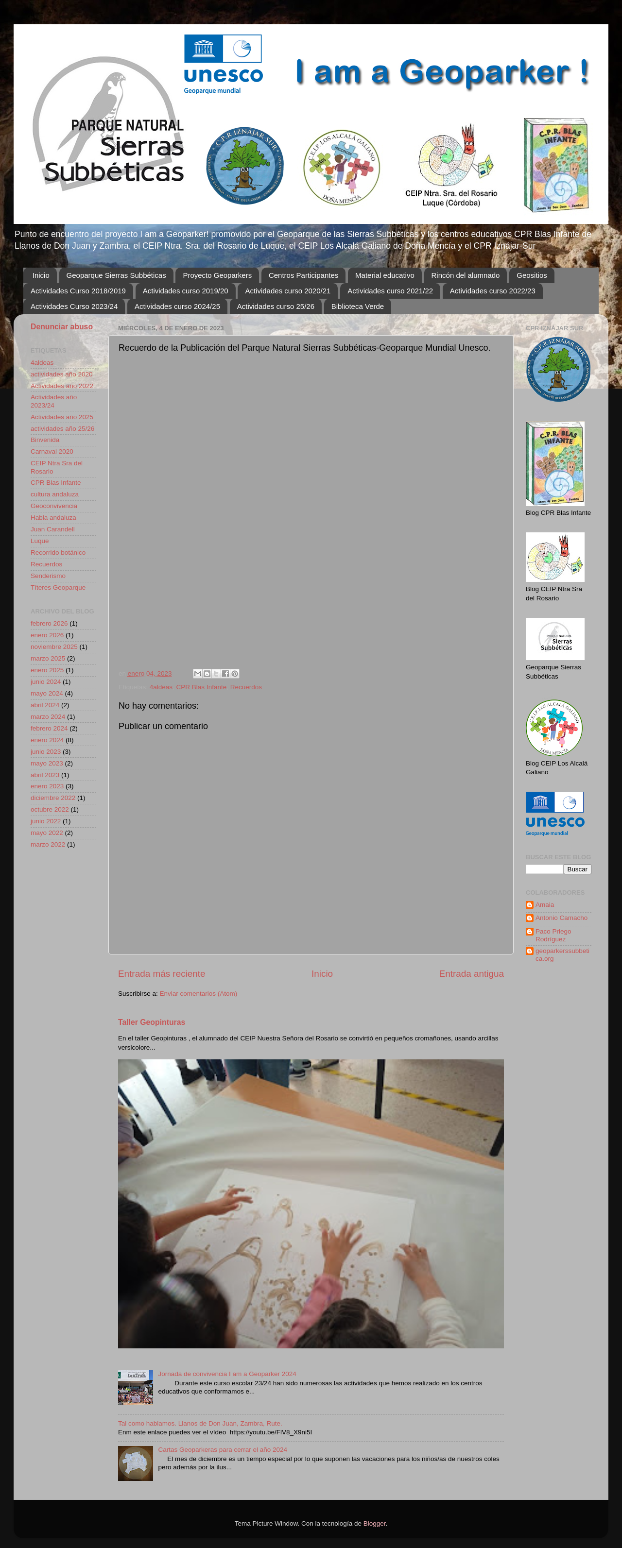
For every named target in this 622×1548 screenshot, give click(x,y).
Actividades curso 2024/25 (177, 306)
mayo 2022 (47, 832)
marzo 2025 (48, 658)
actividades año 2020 (62, 374)
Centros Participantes (303, 275)
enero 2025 (47, 670)
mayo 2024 (47, 693)
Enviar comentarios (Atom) (199, 993)
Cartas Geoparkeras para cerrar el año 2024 (222, 1449)
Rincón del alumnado (466, 275)
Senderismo (48, 575)
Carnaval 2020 (52, 451)
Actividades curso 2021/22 (390, 291)
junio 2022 (46, 821)
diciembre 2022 (53, 797)
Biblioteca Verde (357, 306)
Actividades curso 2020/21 (287, 291)
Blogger (374, 1523)
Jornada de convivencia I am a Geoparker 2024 (227, 1374)
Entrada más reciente (162, 974)
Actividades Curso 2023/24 (74, 306)
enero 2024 (47, 740)
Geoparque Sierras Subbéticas (116, 275)
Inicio (41, 275)
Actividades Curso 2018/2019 (78, 291)
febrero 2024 (49, 728)
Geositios (532, 275)
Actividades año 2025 (62, 417)
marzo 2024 (48, 716)
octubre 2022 (50, 809)
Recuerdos (246, 687)
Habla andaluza (53, 517)
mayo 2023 (47, 763)
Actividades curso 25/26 (275, 306)
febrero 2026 (49, 623)
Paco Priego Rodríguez (553, 935)
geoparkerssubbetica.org (562, 954)
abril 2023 (45, 775)
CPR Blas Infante (201, 687)
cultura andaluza (55, 494)
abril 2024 (45, 705)
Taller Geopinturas (151, 1022)
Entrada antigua (471, 974)
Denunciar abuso (62, 327)
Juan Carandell (53, 529)
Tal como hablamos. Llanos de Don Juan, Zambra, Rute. (200, 1423)
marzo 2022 (48, 844)
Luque (40, 540)
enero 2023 (47, 786)
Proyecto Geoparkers (217, 275)
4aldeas (161, 687)
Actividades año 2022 (62, 386)
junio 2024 (46, 681)
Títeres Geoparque (58, 587)
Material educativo (385, 275)
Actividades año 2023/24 (54, 400)
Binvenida (45, 439)
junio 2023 (46, 751)
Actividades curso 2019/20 (185, 291)
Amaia (545, 904)
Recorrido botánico (58, 552)
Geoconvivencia (54, 506)
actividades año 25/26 (62, 428)
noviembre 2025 (54, 646)
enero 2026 (47, 635)
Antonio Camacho (561, 917)
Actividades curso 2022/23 (493, 291)
